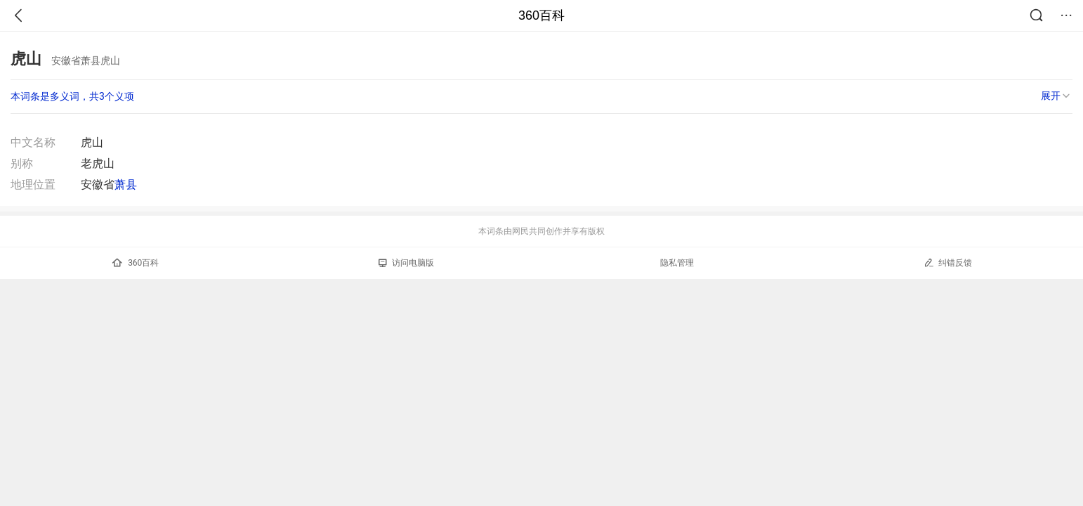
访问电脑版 (406, 263)
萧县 (125, 184)
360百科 (541, 15)
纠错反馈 (948, 262)
